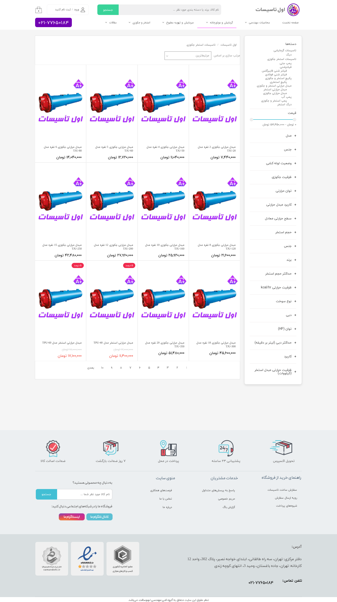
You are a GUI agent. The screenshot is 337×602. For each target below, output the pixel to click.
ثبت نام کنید (63, 9)
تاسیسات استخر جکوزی (281, 59)
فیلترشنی (286, 67)
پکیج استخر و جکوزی (278, 78)
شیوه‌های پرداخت (286, 506)
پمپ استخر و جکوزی (274, 101)
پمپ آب (286, 97)
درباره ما (167, 507)
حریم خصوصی (226, 499)
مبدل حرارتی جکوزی (275, 93)
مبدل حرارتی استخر (275, 89)
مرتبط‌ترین (202, 56)
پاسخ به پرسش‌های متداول (218, 490)
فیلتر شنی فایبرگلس (274, 71)
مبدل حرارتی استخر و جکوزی (274, 86)
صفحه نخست (290, 22)
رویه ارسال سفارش (286, 498)
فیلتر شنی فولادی (276, 74)
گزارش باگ (229, 507)
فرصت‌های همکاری (161, 490)
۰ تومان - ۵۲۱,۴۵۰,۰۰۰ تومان (279, 125)
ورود (76, 9)
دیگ (289, 55)
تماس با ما (165, 499)
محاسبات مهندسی (259, 22)
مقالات (113, 22)
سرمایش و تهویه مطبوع (180, 22)
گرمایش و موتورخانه (221, 22)
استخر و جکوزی (141, 22)
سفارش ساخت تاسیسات (282, 490)
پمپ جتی (286, 63)
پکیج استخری (278, 82)
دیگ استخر (284, 104)
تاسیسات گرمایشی (285, 50)
